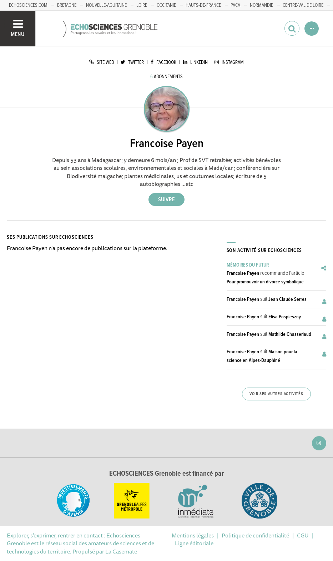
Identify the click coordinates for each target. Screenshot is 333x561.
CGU (303, 535)
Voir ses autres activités (276, 394)
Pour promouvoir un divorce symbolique (265, 282)
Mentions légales (193, 535)
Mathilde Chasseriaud (289, 334)
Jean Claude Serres (287, 299)
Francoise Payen (243, 273)
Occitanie (166, 5)
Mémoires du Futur (248, 265)
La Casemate (121, 551)
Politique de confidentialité (255, 535)
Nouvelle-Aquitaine (106, 5)
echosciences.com (28, 5)
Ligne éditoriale (194, 543)
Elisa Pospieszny (284, 317)
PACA (235, 5)
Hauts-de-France (203, 5)
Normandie (261, 5)
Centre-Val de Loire (303, 5)
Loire (141, 5)
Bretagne (66, 5)
